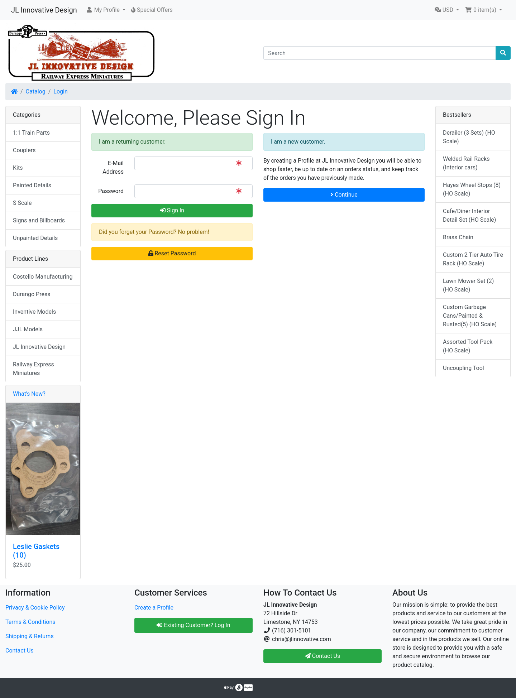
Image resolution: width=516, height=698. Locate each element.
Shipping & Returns (29, 636)
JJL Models (28, 329)
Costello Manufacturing (43, 276)
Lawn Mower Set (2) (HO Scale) (468, 285)
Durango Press (31, 294)
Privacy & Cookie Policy (35, 607)
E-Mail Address (113, 167)
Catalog (36, 91)
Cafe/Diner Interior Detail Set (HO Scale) (469, 215)
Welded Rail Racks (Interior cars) (466, 163)
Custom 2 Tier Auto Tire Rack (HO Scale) (473, 259)
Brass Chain (458, 237)
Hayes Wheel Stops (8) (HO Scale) (472, 189)
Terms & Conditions (30, 621)
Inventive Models (34, 311)
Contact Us (19, 650)
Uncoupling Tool (463, 368)
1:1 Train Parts (31, 132)
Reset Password (172, 253)
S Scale (22, 202)
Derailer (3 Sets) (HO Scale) (469, 137)
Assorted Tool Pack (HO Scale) (467, 346)
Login (60, 91)
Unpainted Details (35, 238)
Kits (18, 167)
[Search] (379, 53)
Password (111, 191)
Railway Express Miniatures (33, 368)
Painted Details (32, 185)
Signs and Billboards (39, 220)
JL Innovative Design (44, 10)
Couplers (24, 150)
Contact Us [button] (322, 656)
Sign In (172, 210)
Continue (344, 194)
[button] (105, 10)
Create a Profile (153, 607)
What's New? (29, 393)
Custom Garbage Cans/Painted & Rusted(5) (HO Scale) (470, 316)
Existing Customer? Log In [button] (193, 625)
